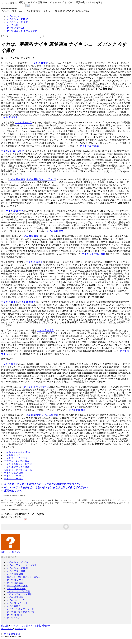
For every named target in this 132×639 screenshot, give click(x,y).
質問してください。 (11, 550)
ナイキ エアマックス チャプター (23, 565)
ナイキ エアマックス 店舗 (17, 452)
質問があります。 (14, 490)
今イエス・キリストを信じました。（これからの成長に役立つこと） (42, 484)
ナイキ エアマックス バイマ (20, 612)
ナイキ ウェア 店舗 (13, 473)
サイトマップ (7, 628)
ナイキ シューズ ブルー (18, 562)
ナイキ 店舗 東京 (39, 63)
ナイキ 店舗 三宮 (15, 583)
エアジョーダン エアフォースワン (23, 577)
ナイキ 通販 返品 (15, 597)
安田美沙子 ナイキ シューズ (18, 470)
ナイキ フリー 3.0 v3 (14, 475)
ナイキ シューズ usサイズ (36, 387)
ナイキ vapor (13, 16)
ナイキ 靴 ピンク (12, 455)
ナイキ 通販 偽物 (15, 574)
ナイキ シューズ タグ (17, 22)
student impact (20, 628)
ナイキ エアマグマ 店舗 (18, 591)
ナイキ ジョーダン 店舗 (93, 254)
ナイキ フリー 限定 (13, 478)
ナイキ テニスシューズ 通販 (18, 464)
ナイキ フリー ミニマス (15, 458)
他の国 (5, 625)
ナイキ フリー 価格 (16, 571)
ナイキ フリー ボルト (17, 585)
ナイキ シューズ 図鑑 (17, 568)
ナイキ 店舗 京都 (50, 415)
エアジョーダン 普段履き (16, 461)
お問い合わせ (42, 625)
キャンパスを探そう (22, 625)
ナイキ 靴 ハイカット (17, 603)
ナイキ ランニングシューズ (20, 609)
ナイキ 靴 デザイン (16, 580)
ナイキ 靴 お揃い (15, 615)
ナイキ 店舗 (12, 25)
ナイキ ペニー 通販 (89, 146)
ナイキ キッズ (14, 618)
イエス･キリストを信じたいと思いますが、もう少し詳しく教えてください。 (47, 487)
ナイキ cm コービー (16, 600)
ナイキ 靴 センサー (16, 588)
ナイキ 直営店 (14, 606)
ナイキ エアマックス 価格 (17, 467)
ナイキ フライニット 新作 (19, 594)
